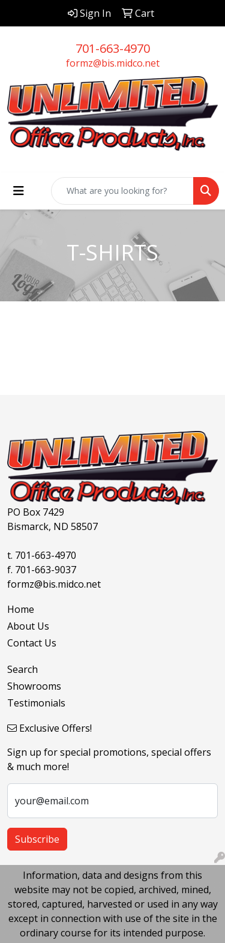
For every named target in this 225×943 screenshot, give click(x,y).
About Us (28, 626)
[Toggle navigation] (18, 190)
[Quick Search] (122, 191)
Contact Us (31, 642)
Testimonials (36, 703)
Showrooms (34, 686)
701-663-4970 (113, 48)
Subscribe (37, 839)
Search (22, 669)
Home (20, 609)
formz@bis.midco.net (113, 63)
